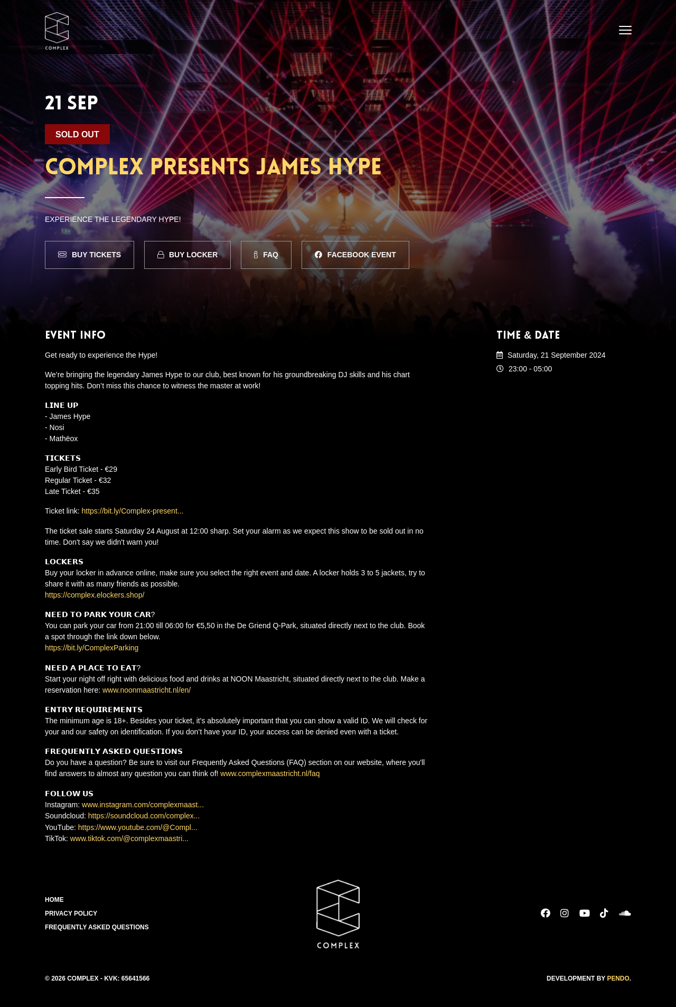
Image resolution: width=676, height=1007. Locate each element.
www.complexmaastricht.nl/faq (270, 772)
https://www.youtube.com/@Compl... (138, 825)
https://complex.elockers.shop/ (94, 594)
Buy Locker (187, 254)
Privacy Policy (71, 911)
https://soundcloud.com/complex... (144, 814)
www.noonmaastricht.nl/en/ (146, 689)
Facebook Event (355, 254)
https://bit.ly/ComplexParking (91, 647)
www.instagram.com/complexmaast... (143, 803)
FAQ (266, 254)
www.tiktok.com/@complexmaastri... (129, 836)
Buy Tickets (89, 254)
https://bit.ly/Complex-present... (133, 511)
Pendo (618, 976)
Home (54, 897)
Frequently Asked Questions (97, 925)
